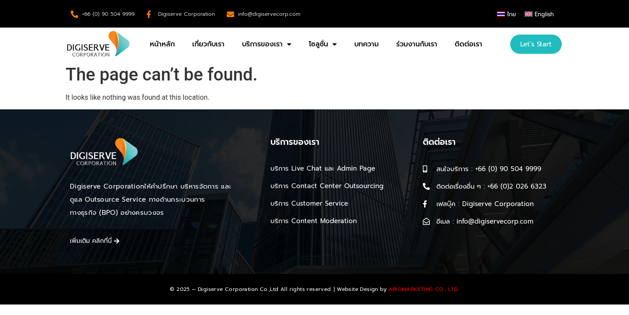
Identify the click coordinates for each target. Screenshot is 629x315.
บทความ (366, 44)
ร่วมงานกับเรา (416, 44)
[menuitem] (506, 13)
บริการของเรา (266, 44)
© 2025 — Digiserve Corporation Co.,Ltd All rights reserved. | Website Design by (314, 289)
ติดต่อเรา (468, 44)
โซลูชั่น (323, 44)
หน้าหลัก (162, 44)
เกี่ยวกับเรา (208, 44)
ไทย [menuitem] (511, 14)
